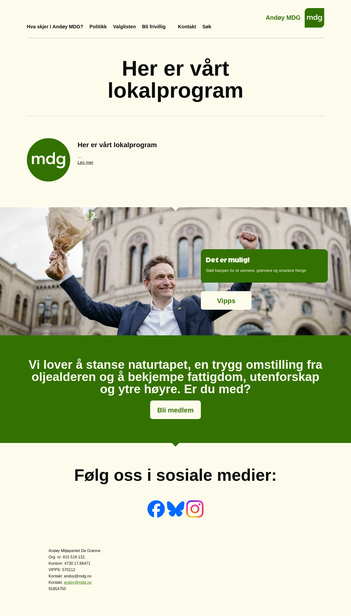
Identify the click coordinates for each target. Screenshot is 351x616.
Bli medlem (175, 410)
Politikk (98, 26)
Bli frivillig (154, 26)
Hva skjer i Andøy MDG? (55, 26)
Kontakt (187, 26)
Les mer (85, 162)
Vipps (226, 301)
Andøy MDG (283, 16)
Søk (206, 26)
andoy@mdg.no (77, 582)
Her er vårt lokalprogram (117, 145)
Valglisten (124, 26)
